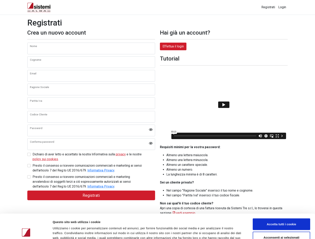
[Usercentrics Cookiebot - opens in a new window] (26, 231)
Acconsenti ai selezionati (281, 212)
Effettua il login (173, 46)
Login (282, 7)
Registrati (268, 7)
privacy (121, 154)
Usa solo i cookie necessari (281, 226)
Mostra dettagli (213, 231)
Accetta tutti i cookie (281, 199)
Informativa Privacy (100, 170)
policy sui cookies (45, 159)
